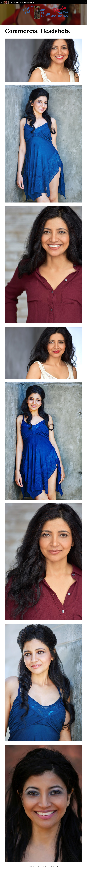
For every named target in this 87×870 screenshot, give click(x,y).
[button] (2, 2)
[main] (44, 31)
